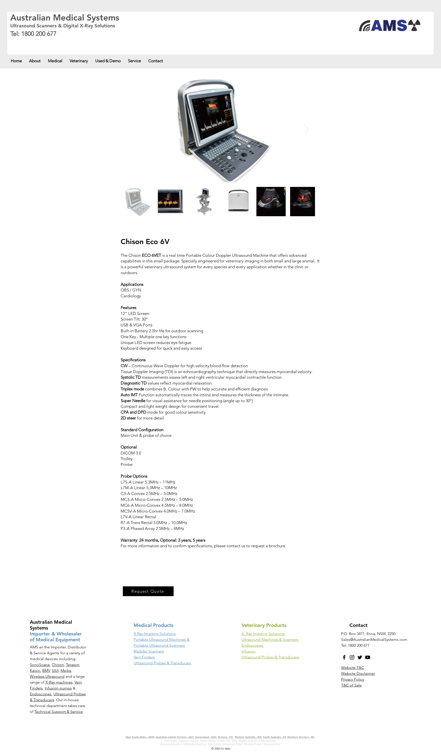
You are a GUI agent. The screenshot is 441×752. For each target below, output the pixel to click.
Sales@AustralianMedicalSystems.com (374, 639)
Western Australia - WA (132, 42)
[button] (55, 61)
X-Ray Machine (267, 740)
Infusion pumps (58, 688)
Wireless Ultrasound (47, 676)
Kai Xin (194, 740)
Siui (228, 740)
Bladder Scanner (248, 740)
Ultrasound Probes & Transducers (270, 657)
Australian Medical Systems (64, 17)
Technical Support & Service (58, 711)
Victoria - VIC (110, 42)
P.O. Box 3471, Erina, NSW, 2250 (368, 633)
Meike (66, 670)
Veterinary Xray (272, 743)
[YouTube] (368, 657)
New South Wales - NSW (24, 42)
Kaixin (35, 670)
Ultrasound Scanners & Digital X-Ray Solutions (62, 26)
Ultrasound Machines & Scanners (270, 639)
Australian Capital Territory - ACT (59, 42)
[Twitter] (360, 657)
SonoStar (183, 740)
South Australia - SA (158, 42)
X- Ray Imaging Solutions (263, 633)
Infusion (249, 651)
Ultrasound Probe (232, 743)
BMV (46, 670)
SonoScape (40, 664)
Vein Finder (214, 743)
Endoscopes (41, 694)
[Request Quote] (148, 591)
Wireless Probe (252, 743)
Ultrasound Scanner (171, 743)
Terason (72, 664)
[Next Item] (306, 129)
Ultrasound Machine (194, 743)
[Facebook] (344, 657)
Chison (58, 664)
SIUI (55, 670)
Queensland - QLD (90, 42)
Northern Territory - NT (301, 737)
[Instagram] (352, 657)
